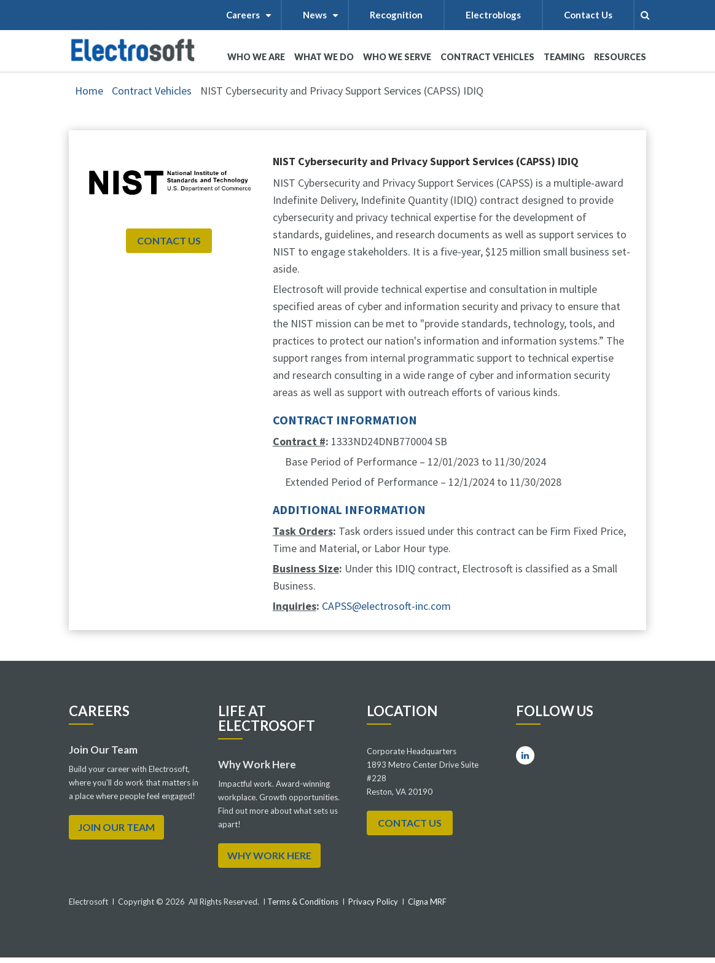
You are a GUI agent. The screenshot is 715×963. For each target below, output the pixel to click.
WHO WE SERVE (397, 61)
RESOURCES (620, 57)
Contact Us (588, 14)
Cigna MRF (427, 901)
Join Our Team (116, 827)
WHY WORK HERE (269, 855)
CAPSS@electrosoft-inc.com (386, 606)
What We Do (324, 61)
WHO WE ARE (256, 61)
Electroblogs (493, 14)
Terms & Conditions (301, 901)
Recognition (396, 14)
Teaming (564, 57)
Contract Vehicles (487, 57)
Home (89, 91)
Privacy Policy (373, 901)
